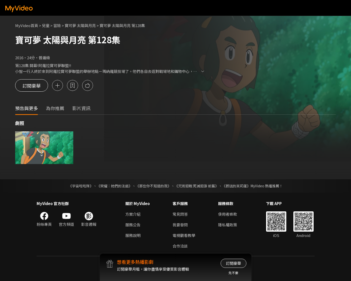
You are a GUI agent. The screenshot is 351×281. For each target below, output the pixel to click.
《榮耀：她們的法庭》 (114, 185)
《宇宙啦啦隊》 (80, 185)
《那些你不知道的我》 (153, 185)
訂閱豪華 (31, 85)
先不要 (233, 272)
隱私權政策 (227, 224)
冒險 (57, 25)
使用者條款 (227, 214)
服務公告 (133, 224)
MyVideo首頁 (26, 25)
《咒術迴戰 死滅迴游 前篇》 (197, 185)
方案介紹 (133, 214)
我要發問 (180, 224)
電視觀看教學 (184, 235)
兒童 (46, 25)
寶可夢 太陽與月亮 (80, 25)
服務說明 (133, 235)
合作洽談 (180, 246)
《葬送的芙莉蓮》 (236, 185)
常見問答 (180, 214)
